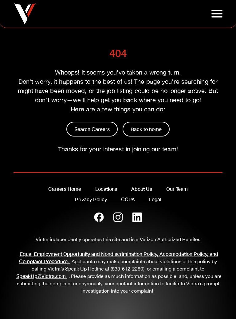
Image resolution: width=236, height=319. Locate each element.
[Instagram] (118, 217)
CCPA (128, 199)
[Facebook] (99, 217)
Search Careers (92, 129)
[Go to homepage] (25, 14)
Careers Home (64, 189)
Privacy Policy (91, 199)
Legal (155, 199)
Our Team (177, 189)
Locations (106, 189)
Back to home (146, 129)
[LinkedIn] (137, 217)
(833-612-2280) (127, 268)
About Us (141, 189)
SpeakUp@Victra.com (42, 276)
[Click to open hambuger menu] (216, 13)
